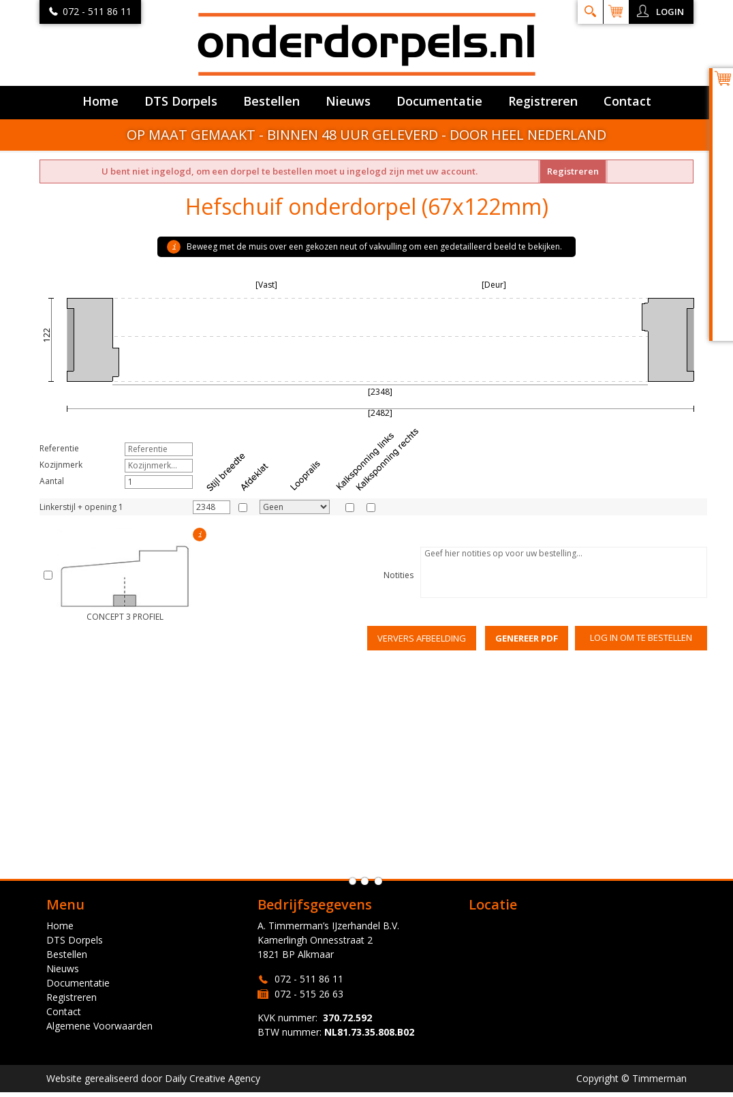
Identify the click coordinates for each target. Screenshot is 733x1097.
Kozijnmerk (61, 464)
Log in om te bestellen (641, 637)
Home (100, 101)
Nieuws (348, 101)
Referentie (59, 448)
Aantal (52, 481)
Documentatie (439, 101)
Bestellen (271, 101)
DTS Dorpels (180, 101)
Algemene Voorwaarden (99, 1025)
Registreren (543, 101)
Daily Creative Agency (212, 1078)
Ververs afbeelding (421, 638)
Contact (627, 101)
